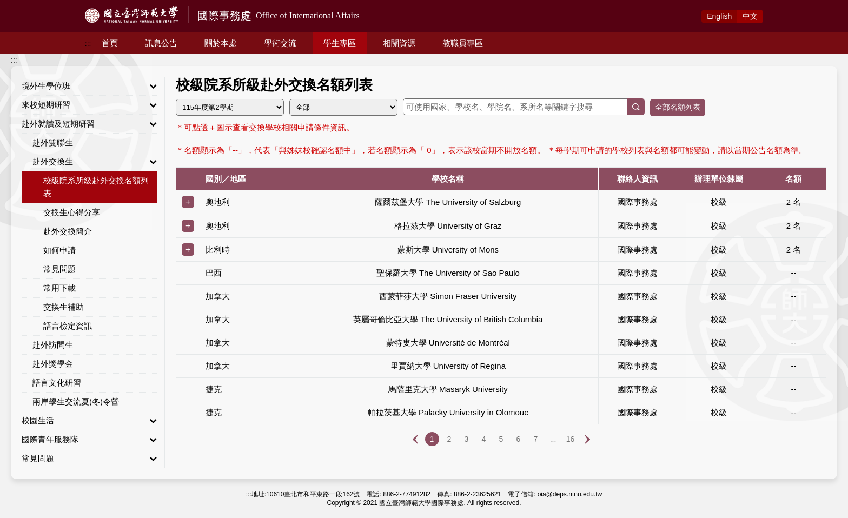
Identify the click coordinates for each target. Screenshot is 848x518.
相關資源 (399, 43)
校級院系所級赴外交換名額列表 (96, 187)
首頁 (110, 43)
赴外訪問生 (52, 344)
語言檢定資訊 (67, 325)
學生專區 (339, 43)
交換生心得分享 (71, 212)
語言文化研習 (56, 382)
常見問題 (59, 269)
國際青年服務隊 (89, 439)
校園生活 (89, 420)
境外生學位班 (89, 85)
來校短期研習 (89, 104)
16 (570, 439)
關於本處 (220, 43)
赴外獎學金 (52, 363)
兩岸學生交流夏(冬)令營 (75, 401)
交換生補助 (63, 306)
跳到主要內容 (22, 6)
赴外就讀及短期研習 (89, 123)
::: (88, 43)
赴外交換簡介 (67, 231)
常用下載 (59, 288)
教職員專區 (462, 43)
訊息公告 (161, 43)
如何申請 (59, 250)
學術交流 (280, 43)
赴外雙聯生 (52, 142)
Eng (719, 16)
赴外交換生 (94, 161)
